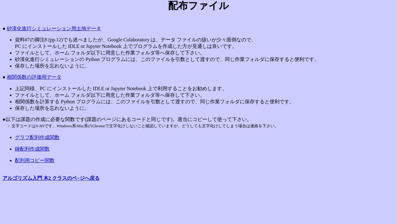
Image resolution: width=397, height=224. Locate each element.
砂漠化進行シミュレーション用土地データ (54, 28)
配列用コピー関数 (35, 160)
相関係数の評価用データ (34, 77)
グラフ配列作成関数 (37, 137)
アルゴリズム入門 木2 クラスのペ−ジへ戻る (51, 178)
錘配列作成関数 (32, 149)
